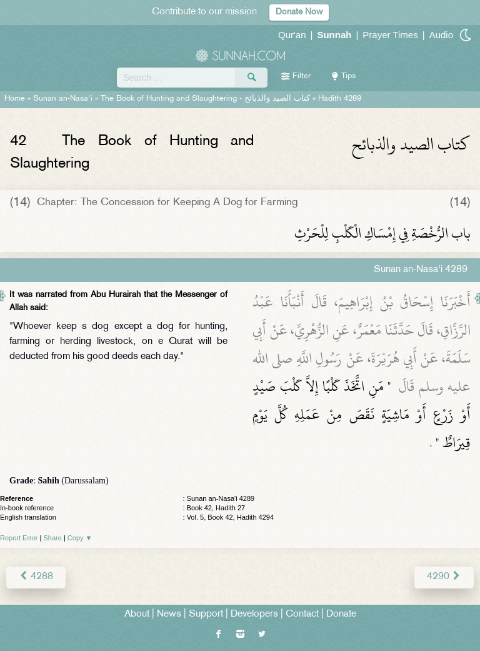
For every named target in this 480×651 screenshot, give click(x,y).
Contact (302, 614)
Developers (254, 614)
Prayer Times (390, 34)
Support (206, 614)
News (169, 614)
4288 (36, 577)
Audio (441, 34)
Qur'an (292, 34)
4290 (444, 577)
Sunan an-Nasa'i (62, 99)
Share (53, 538)
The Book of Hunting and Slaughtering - (205, 99)
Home (14, 99)
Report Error (19, 538)
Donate (341, 614)
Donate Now (299, 12)
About (136, 614)
